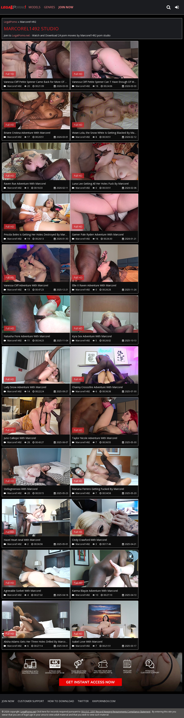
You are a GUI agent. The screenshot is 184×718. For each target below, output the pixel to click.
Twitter (83, 701)
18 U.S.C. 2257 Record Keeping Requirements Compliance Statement (115, 711)
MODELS (35, 7)
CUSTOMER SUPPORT (31, 701)
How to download (61, 701)
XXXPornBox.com (103, 701)
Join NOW (8, 701)
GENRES (49, 7)
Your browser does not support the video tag (39, 62)
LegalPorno (10, 21)
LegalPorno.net (14, 7)
